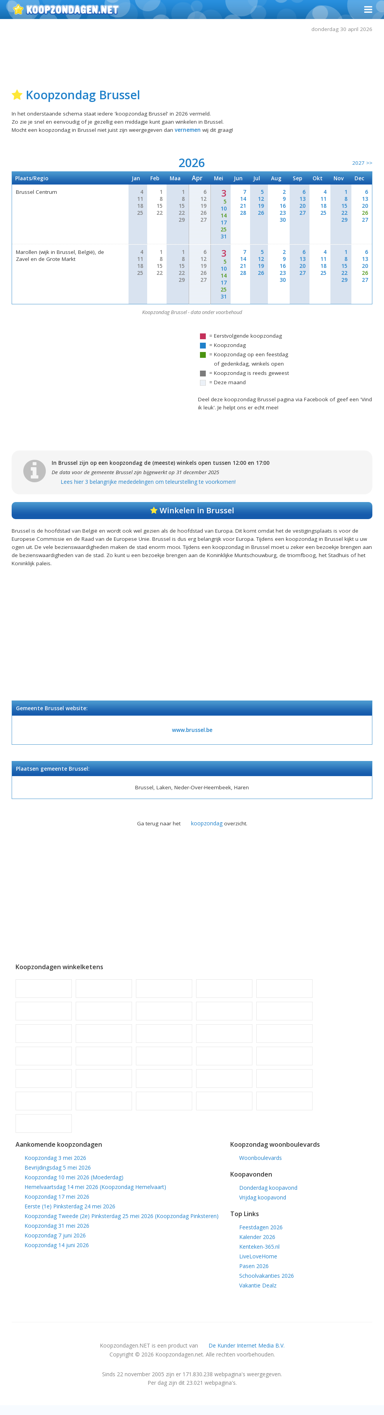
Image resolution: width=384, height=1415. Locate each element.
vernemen (192, 131)
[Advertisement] (192, 58)
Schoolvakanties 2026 (266, 1284)
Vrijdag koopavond (262, 1206)
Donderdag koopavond (268, 1196)
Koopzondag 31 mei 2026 (56, 1233)
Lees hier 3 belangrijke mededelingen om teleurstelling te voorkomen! (148, 484)
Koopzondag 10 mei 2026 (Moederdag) (73, 1185)
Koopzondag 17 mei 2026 (56, 1204)
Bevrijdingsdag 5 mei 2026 (57, 1175)
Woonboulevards (260, 1166)
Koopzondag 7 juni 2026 (55, 1243)
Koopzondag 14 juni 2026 (56, 1253)
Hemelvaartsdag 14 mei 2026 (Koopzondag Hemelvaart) (95, 1195)
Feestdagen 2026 (261, 1236)
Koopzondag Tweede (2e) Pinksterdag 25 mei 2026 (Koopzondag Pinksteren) (121, 1224)
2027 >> (362, 165)
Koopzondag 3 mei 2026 (55, 1166)
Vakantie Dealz (257, 1294)
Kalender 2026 (257, 1245)
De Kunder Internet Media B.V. (247, 1355)
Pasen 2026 (254, 1275)
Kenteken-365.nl (259, 1255)
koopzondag (206, 829)
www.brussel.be (192, 735)
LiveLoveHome (258, 1265)
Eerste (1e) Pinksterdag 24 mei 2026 (69, 1214)
